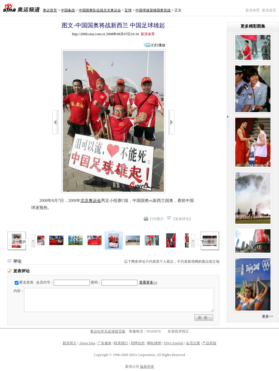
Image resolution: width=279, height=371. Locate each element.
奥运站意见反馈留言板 (107, 331)
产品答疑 (209, 343)
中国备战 (68, 10)
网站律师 (154, 343)
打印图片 (157, 219)
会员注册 (193, 343)
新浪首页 (269, 10)
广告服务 (105, 343)
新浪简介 (70, 343)
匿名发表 (26, 282)
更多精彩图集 (253, 26)
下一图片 (208, 242)
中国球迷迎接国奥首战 (153, 10)
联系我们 (121, 343)
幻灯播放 (158, 45)
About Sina (87, 343)
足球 (128, 10)
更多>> (267, 316)
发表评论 (182, 219)
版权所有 (147, 367)
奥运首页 (50, 10)
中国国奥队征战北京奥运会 (100, 10)
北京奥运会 (90, 200)
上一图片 (19, 242)
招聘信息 (138, 343)
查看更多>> (148, 282)
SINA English (173, 343)
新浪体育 (253, 10)
